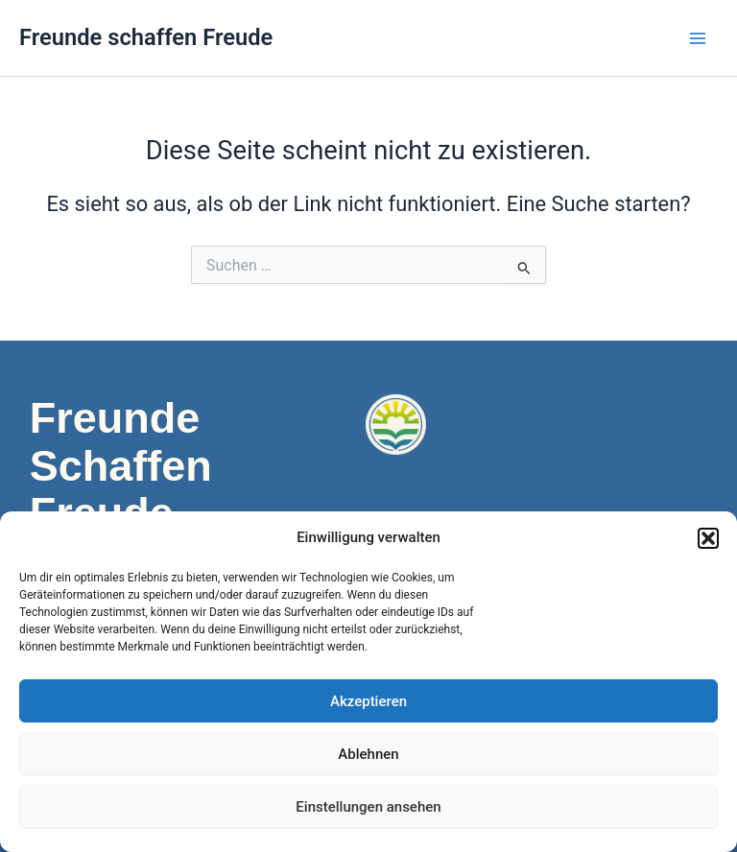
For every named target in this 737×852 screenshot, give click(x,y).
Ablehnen (368, 754)
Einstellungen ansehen (368, 807)
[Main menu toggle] (698, 38)
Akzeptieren (368, 701)
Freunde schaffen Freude (146, 37)
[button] (708, 538)
